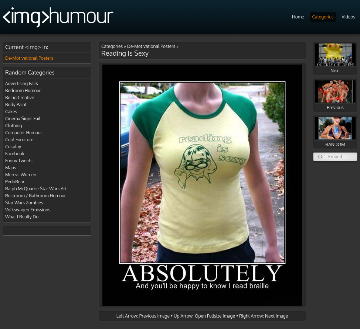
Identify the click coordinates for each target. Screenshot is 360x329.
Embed (335, 156)
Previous (335, 95)
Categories (323, 17)
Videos (348, 17)
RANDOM (335, 132)
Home (298, 17)
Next (335, 58)
